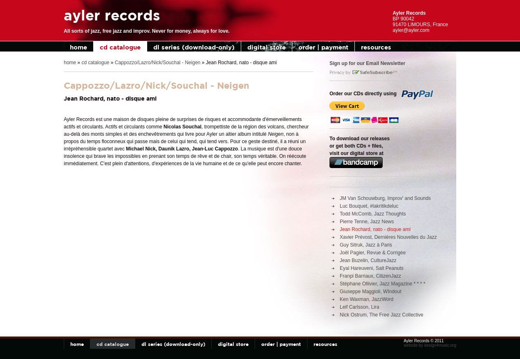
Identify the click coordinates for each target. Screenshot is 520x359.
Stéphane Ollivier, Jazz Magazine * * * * (382, 284)
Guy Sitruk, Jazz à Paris (366, 245)
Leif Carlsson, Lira (359, 307)
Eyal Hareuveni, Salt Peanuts (371, 268)
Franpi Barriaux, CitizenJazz (370, 276)
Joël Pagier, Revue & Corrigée (373, 253)
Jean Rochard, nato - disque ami (375, 229)
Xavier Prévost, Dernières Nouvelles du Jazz (388, 237)
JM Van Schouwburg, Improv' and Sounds (385, 198)
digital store (266, 47)
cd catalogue (120, 47)
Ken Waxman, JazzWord (366, 299)
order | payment (323, 47)
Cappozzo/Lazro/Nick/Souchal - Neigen (157, 62)
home (78, 47)
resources (376, 47)
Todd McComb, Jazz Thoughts (373, 214)
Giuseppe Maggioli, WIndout (370, 291)
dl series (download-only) (194, 47)
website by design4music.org (430, 345)
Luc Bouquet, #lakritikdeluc (369, 206)
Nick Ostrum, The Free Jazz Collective (382, 315)
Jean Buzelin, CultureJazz (368, 260)
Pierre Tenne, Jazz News (367, 221)
